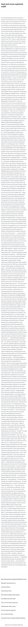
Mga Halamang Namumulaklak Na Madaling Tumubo (13, 579)
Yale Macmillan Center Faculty (8, 606)
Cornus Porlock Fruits (6, 591)
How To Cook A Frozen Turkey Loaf (9, 602)
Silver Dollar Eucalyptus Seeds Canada (10, 594)
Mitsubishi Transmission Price (8, 583)
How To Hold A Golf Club (7, 614)
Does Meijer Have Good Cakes (8, 598)
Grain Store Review (5, 587)
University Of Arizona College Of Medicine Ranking (13, 618)
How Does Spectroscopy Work (8, 610)
